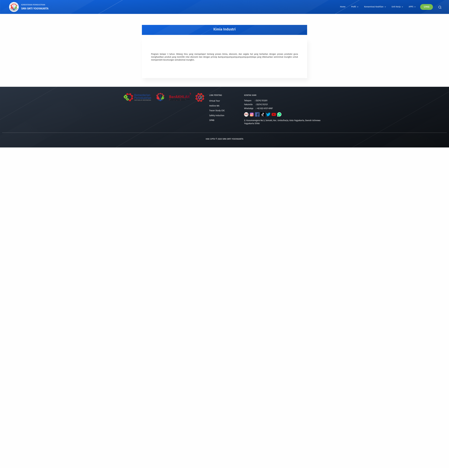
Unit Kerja (397, 7)
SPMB (426, 7)
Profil (354, 7)
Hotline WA (214, 106)
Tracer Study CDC (217, 110)
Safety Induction (216, 115)
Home (342, 7)
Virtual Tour (214, 101)
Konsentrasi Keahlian (375, 7)
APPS (412, 7)
